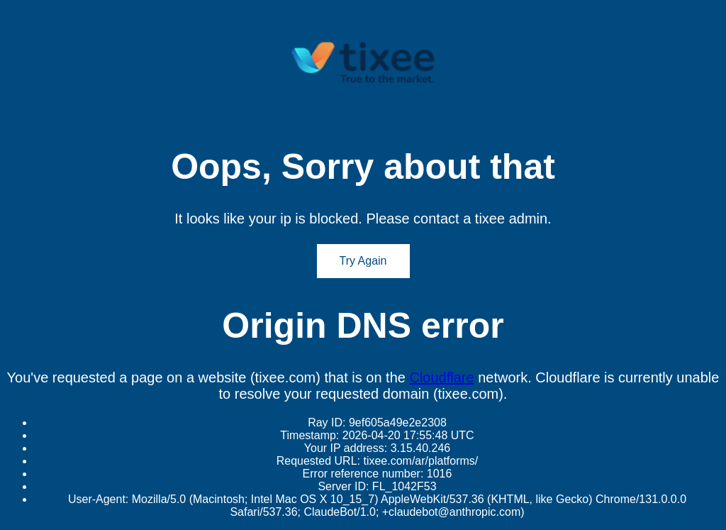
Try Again (363, 261)
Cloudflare (441, 377)
